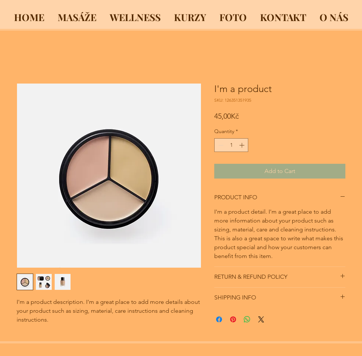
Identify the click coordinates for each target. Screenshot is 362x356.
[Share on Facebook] (219, 319)
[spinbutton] (231, 145)
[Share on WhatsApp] (247, 319)
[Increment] (242, 145)
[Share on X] (261, 319)
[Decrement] (220, 145)
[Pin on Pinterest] (233, 319)
